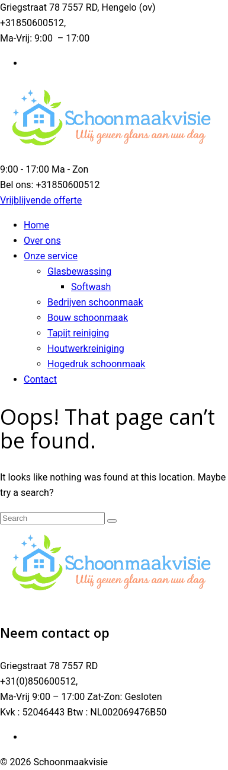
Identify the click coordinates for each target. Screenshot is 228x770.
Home (36, 225)
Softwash (91, 286)
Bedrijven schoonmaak (95, 302)
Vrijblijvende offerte (41, 200)
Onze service (51, 256)
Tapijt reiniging (78, 333)
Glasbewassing (79, 271)
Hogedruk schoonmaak (96, 364)
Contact (40, 379)
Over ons (42, 240)
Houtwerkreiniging (85, 348)
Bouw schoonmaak (87, 317)
